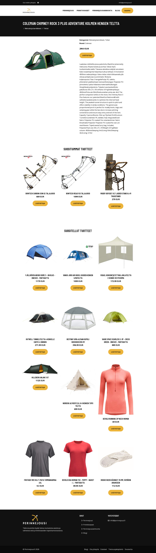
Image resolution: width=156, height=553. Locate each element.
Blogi (117, 10)
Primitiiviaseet (83, 10)
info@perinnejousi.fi (125, 3)
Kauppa (127, 11)
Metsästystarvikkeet (33, 28)
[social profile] (38, 3)
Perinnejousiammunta (102, 10)
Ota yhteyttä (94, 549)
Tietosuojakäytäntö (115, 549)
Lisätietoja (87, 55)
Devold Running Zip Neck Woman (116, 418)
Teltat (46, 28)
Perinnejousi (68, 10)
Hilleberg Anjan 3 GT (40, 377)
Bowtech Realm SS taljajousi (78, 193)
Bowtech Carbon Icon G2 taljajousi (40, 193)
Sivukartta (128, 549)
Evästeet (103, 549)
